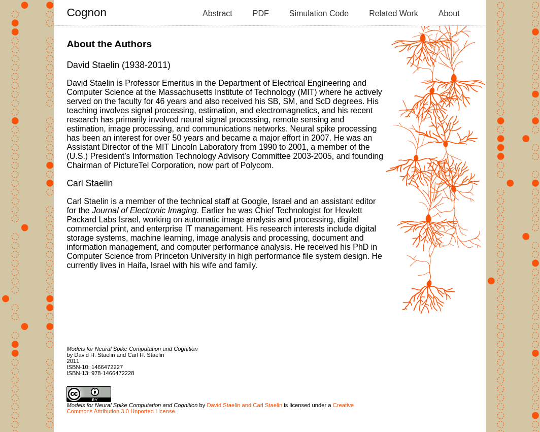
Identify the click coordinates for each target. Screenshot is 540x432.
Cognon (86, 12)
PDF (261, 13)
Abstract (217, 13)
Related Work (393, 13)
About (449, 13)
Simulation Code (319, 13)
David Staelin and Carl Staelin (245, 405)
